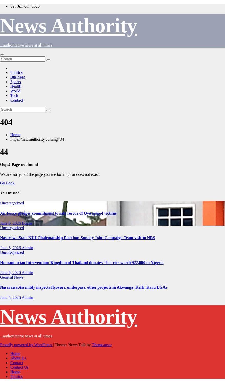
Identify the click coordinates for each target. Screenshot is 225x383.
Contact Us (19, 367)
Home (15, 135)
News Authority (68, 25)
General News (11, 277)
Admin (27, 248)
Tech (14, 95)
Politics (16, 72)
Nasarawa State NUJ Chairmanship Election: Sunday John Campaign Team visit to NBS (77, 238)
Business (17, 77)
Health (15, 86)
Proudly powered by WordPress (26, 345)
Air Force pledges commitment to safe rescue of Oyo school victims (58, 213)
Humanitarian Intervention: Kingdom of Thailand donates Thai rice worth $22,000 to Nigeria (82, 262)
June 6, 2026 (11, 223)
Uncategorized (12, 203)
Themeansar (101, 345)
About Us (18, 358)
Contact (16, 100)
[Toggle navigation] (2, 55)
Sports (15, 82)
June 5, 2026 (11, 272)
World (15, 91)
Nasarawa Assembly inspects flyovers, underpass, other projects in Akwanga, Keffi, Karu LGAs (83, 287)
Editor (27, 223)
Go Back (7, 183)
